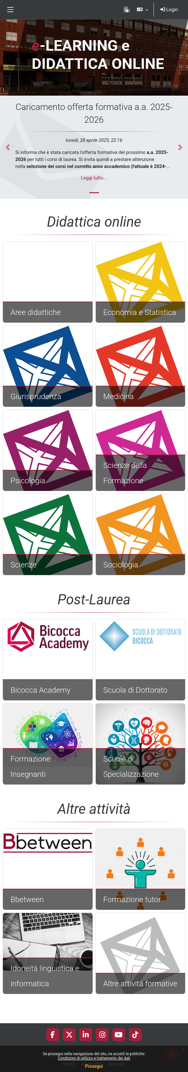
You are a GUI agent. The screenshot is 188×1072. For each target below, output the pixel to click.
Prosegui (94, 1066)
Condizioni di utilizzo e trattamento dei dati (94, 1058)
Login (169, 9)
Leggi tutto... (94, 178)
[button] (142, 9)
